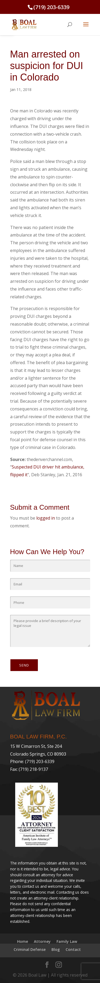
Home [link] (22, 941)
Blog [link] (55, 949)
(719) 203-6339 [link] (51, 7)
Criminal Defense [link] (30, 949)
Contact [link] (73, 949)
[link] (24, 24)
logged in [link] (45, 518)
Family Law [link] (67, 941)
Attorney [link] (42, 941)
